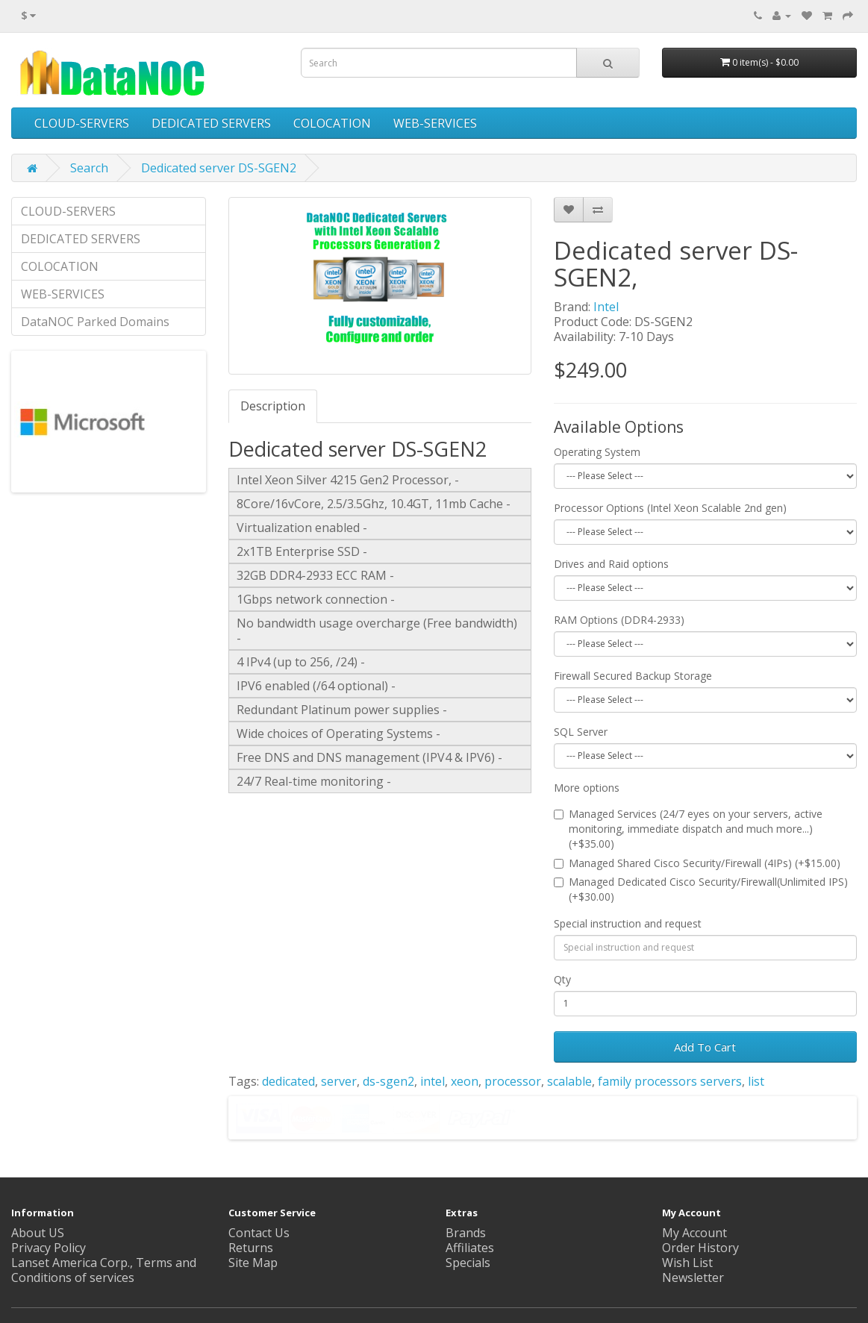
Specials (468, 1262)
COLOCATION (332, 123)
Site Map (253, 1262)
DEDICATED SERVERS (211, 123)
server (339, 1081)
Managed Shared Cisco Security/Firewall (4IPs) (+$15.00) (697, 863)
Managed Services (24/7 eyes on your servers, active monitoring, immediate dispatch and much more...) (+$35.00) (688, 829)
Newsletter (693, 1277)
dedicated (288, 1081)
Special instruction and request (628, 923)
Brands (466, 1233)
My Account (694, 1233)
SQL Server (581, 732)
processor (512, 1081)
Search (89, 168)
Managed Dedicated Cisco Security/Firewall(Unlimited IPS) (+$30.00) (701, 889)
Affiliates (470, 1247)
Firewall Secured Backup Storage (633, 676)
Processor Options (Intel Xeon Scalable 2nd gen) (670, 508)
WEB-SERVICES (435, 123)
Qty (562, 979)
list (756, 1081)
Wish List (687, 1262)
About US (37, 1233)
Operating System (597, 452)
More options (586, 788)
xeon (464, 1081)
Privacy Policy (48, 1247)
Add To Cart (705, 1046)
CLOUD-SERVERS (81, 123)
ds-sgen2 (388, 1081)
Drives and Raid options (611, 564)
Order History (700, 1247)
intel (432, 1081)
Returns (250, 1247)
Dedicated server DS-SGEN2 (218, 168)
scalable (569, 1081)
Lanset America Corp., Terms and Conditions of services (103, 1270)
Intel (606, 306)
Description (272, 406)
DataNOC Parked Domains (95, 321)
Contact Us (259, 1233)
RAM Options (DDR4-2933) (619, 620)
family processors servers (670, 1081)
